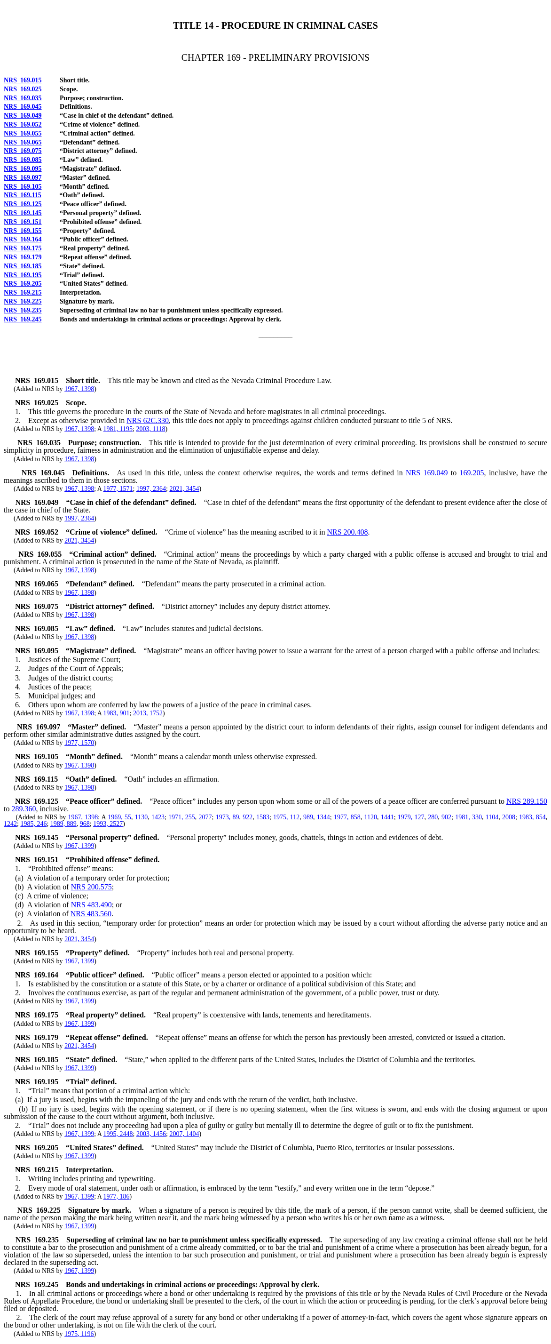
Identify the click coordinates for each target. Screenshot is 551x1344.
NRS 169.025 (23, 89)
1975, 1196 (79, 1333)
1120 (370, 817)
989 (308, 817)
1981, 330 (468, 817)
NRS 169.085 (23, 159)
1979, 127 (411, 817)
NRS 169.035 (23, 98)
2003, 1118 (150, 428)
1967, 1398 (79, 388)
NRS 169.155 (23, 230)
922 (247, 817)
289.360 (23, 809)
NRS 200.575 (91, 887)
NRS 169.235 (23, 310)
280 (433, 817)
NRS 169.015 (23, 80)
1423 (158, 817)
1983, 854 (532, 817)
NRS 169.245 (23, 319)
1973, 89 (227, 817)
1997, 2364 (151, 488)
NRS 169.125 (23, 204)
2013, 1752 (148, 713)
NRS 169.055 (23, 133)
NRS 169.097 (23, 177)
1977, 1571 (118, 488)
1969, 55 (119, 817)
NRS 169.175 (23, 248)
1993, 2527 (108, 823)
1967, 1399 (79, 845)
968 (85, 823)
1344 (323, 817)
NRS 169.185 (23, 266)
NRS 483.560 (91, 914)
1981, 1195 (118, 428)
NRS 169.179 (23, 257)
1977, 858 (347, 817)
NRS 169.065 (23, 142)
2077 (205, 817)
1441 (387, 817)
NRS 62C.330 (147, 420)
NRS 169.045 (23, 106)
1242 (10, 823)
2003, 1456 (151, 1133)
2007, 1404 (184, 1133)
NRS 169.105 (23, 186)
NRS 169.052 (23, 124)
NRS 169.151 (23, 221)
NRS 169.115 (22, 195)
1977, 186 (116, 1196)
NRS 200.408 (347, 532)
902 (446, 817)
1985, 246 (33, 823)
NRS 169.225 (23, 301)
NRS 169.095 (23, 168)
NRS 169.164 (23, 239)
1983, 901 (116, 713)
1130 (141, 817)
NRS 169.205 (23, 283)
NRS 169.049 (23, 115)
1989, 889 (63, 823)
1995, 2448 (118, 1133)
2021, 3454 (184, 488)
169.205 (472, 473)
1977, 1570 (79, 742)
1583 (262, 817)
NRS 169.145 (23, 212)
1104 (492, 817)
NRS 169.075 (23, 150)
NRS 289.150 (526, 801)
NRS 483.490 (91, 905)
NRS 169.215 (23, 292)
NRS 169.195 (23, 275)
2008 (508, 817)
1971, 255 (181, 817)
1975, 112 (286, 817)
